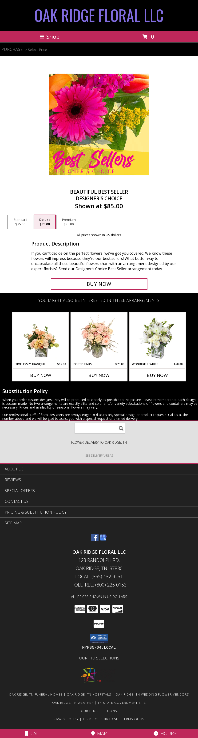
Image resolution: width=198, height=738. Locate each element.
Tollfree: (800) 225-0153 (99, 585)
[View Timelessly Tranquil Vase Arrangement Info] (40, 337)
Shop (49, 36)
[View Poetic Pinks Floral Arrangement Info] (99, 337)
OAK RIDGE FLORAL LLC (99, 15)
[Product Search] (100, 428)
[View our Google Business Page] (103, 539)
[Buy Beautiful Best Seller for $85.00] (99, 284)
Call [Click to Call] (33, 733)
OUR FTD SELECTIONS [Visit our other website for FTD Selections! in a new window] (99, 658)
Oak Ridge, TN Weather (73, 702)
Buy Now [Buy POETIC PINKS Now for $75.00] (99, 375)
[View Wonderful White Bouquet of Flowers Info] (157, 337)
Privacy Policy (65, 719)
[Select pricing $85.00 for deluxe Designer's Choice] (44, 222)
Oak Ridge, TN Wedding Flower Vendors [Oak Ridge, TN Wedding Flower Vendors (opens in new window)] (152, 694)
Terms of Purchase (100, 719)
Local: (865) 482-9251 (99, 576)
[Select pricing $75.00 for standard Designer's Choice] (20, 222)
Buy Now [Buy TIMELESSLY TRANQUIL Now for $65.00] (40, 375)
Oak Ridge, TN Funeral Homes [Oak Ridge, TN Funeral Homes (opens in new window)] (36, 694)
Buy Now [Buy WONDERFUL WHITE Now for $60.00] (157, 375)
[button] (99, 638)
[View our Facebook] (95, 539)
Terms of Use (134, 719)
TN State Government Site (122, 702)
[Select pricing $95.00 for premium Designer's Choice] (68, 222)
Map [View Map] (99, 733)
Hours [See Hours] (165, 733)
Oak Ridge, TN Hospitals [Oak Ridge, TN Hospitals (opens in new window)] (89, 694)
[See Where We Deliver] (99, 455)
